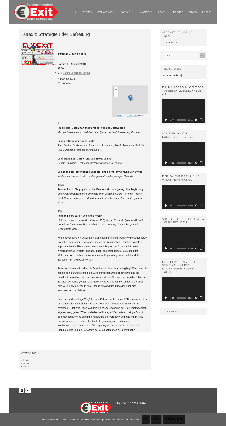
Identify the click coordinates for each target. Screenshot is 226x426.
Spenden (177, 12)
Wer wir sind (105, 12)
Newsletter (145, 12)
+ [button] (116, 89)
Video (26, 366)
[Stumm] (196, 120)
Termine (192, 12)
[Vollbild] (201, 120)
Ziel (75, 12)
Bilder (160, 12)
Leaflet (120, 116)
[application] (183, 111)
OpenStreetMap (132, 116)
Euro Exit (122, 403)
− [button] (116, 94)
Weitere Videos (171, 311)
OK (146, 419)
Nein (156, 419)
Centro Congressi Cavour (76, 72)
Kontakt (126, 12)
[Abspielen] (166, 120)
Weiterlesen (174, 419)
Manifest (87, 12)
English (207, 12)
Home (26, 363)
